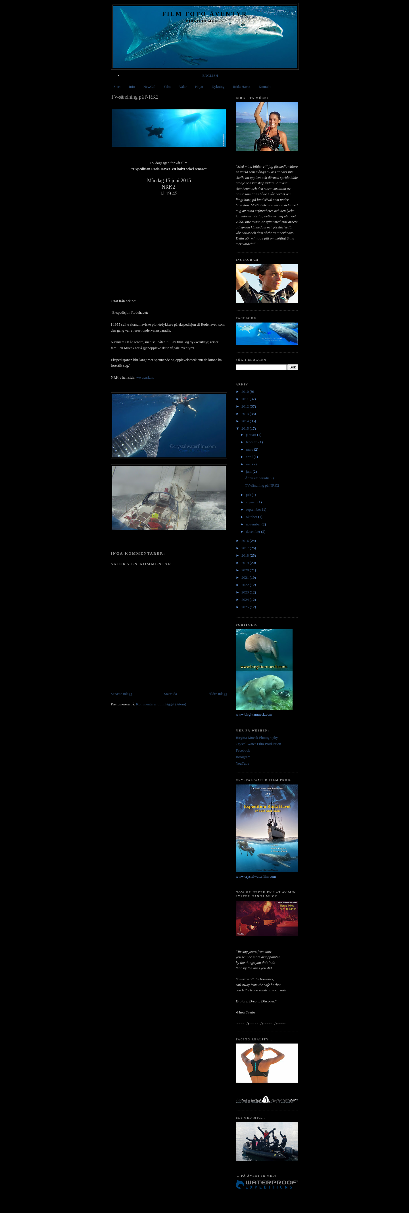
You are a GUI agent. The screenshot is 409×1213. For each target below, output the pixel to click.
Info (132, 86)
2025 (245, 607)
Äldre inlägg (218, 694)
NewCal (149, 86)
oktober (252, 517)
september (254, 509)
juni (249, 471)
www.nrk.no (144, 377)
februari (252, 442)
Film (167, 86)
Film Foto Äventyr (204, 13)
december (253, 531)
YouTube (242, 763)
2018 (245, 555)
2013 (245, 414)
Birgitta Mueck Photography (257, 737)
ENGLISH (210, 75)
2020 (245, 570)
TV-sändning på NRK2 (262, 485)
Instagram (243, 757)
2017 (245, 548)
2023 (245, 592)
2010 (245, 391)
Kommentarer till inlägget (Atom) (161, 704)
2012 (245, 406)
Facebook (243, 750)
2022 (245, 585)
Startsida (170, 694)
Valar (183, 86)
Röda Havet (242, 86)
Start (117, 86)
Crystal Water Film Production (258, 744)
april (250, 457)
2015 (245, 428)
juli (249, 495)
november (254, 524)
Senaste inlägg (121, 694)
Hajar (199, 86)
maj (249, 464)
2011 (245, 399)
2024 (245, 599)
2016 (245, 540)
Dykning (218, 86)
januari (251, 434)
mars (250, 449)
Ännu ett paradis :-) (259, 478)
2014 (245, 421)
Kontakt (265, 86)
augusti (252, 502)
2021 (245, 577)
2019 (245, 563)
